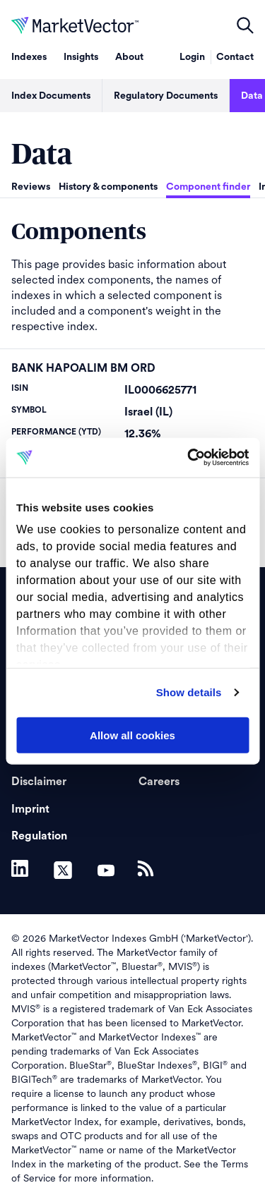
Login (192, 57)
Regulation (39, 836)
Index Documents (50, 96)
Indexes (29, 57)
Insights (81, 57)
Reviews (30, 187)
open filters (245, 25)
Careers (159, 781)
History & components (108, 187)
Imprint (30, 809)
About (129, 57)
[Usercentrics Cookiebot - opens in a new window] (189, 458)
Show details (189, 692)
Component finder (208, 187)
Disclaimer (38, 781)
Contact (235, 57)
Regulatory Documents (166, 96)
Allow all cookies (132, 735)
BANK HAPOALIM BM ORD (83, 368)
